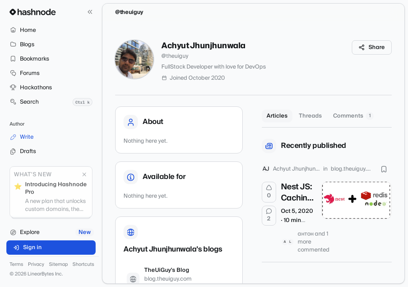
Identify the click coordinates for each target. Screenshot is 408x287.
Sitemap (58, 264)
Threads (310, 116)
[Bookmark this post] (384, 169)
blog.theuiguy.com (352, 169)
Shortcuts (83, 264)
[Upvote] (269, 192)
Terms (16, 264)
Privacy (36, 264)
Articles (277, 116)
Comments (353, 116)
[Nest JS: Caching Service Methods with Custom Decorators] (357, 200)
